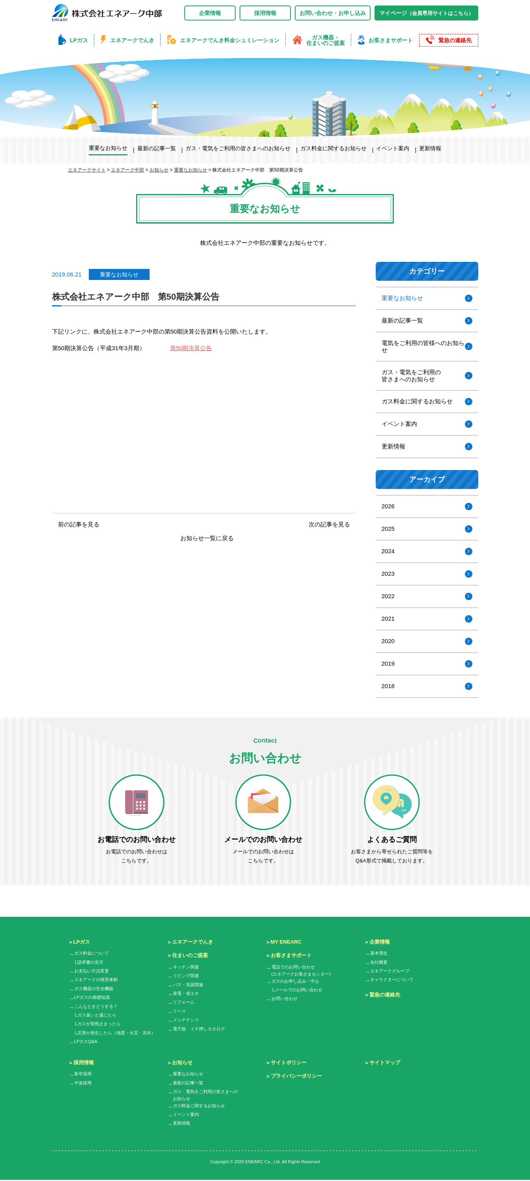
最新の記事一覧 (402, 320)
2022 (388, 596)
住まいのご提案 (191, 955)
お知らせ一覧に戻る (207, 538)
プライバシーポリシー (298, 1076)
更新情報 (393, 446)
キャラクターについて (394, 980)
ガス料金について (93, 953)
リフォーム (185, 1002)
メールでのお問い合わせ (301, 991)
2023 (388, 573)
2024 (388, 551)
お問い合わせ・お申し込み (333, 13)
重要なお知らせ (119, 274)
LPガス (82, 942)
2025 (388, 528)
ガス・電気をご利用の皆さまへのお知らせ (411, 375)
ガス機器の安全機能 (95, 989)
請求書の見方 (91, 962)
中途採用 (83, 1083)
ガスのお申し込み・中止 (298, 982)
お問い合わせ (286, 1000)
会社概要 (379, 962)
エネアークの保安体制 (98, 980)
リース (180, 1011)
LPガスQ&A (86, 1042)
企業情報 (210, 13)
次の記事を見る (329, 524)
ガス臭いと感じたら (98, 1015)
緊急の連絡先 (386, 995)
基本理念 (379, 953)
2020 (388, 641)
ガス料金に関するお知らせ (417, 401)
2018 (388, 686)
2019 (388, 663)
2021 (388, 618)
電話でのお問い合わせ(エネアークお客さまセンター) (304, 971)
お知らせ (183, 1063)
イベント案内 (399, 423)
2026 (388, 506)
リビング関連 (187, 976)
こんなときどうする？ (98, 1006)
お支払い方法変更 (93, 971)
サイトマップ (386, 1063)
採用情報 (265, 13)
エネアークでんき (194, 942)
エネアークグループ (391, 971)
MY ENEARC (287, 942)
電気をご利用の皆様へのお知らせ (423, 346)
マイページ (426, 13)
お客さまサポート (293, 955)
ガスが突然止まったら (101, 1024)
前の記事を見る (78, 524)
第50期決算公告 (191, 348)
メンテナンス (187, 1020)
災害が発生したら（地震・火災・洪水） (120, 1033)
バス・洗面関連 (189, 985)
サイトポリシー (290, 1063)
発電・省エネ (187, 993)
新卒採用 (83, 1074)
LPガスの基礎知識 (93, 997)
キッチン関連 (187, 967)
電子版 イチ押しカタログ (201, 1029)
